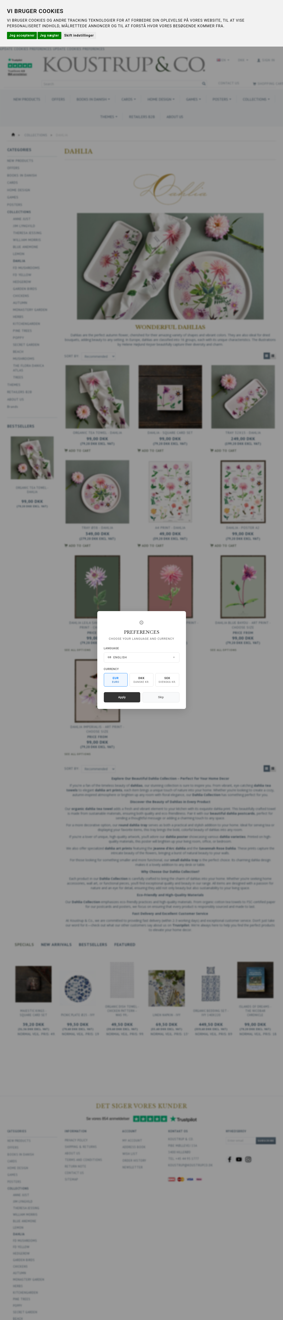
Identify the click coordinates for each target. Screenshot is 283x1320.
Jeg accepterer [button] (22, 35)
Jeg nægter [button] (49, 35)
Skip (161, 697)
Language (111, 648)
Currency (111, 669)
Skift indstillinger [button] (79, 35)
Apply (122, 697)
